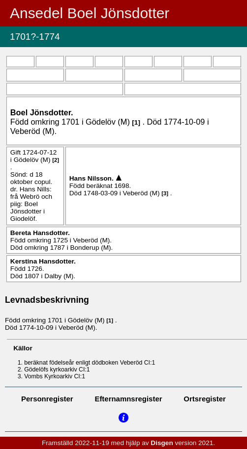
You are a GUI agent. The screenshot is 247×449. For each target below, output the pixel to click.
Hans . (92, 178)
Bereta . (40, 233)
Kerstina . (43, 261)
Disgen (162, 443)
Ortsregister (205, 399)
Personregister (47, 399)
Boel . (41, 112)
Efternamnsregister (128, 399)
